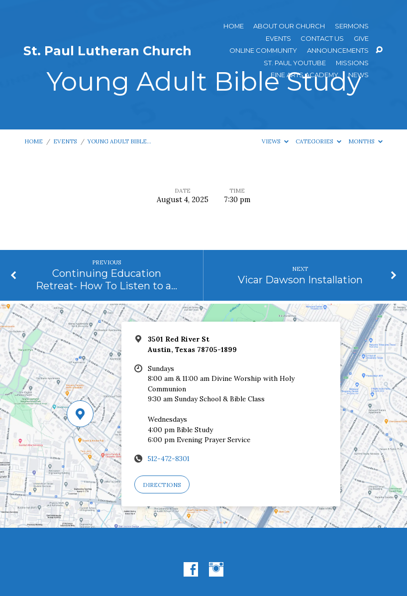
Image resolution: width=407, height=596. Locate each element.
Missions (352, 63)
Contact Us (322, 38)
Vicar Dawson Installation (300, 279)
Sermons (352, 26)
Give (361, 38)
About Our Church (289, 26)
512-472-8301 (169, 458)
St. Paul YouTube (295, 63)
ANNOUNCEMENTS (338, 50)
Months (365, 141)
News (358, 75)
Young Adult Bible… (119, 141)
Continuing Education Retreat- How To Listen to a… (106, 279)
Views (275, 141)
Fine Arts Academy (304, 75)
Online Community (263, 50)
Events (278, 38)
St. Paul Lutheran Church (107, 50)
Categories (318, 141)
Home (233, 26)
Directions (162, 484)
